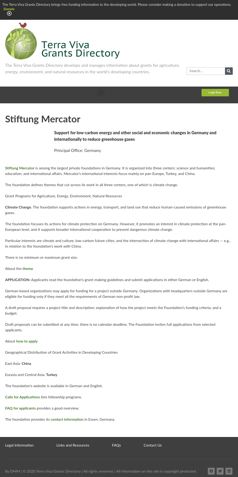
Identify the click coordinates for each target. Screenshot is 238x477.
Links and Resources (72, 445)
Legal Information (19, 445)
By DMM (12, 471)
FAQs (116, 445)
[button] (101, 93)
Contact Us (153, 445)
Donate (9, 9)
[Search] (229, 71)
